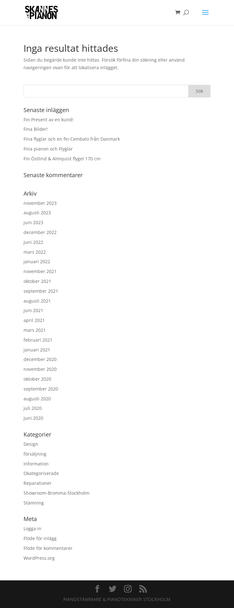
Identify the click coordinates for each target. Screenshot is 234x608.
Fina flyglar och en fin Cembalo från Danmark (72, 139)
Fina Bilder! (36, 129)
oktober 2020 (37, 379)
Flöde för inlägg (40, 538)
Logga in (32, 528)
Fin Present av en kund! (48, 120)
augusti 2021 (37, 301)
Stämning (34, 503)
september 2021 (41, 291)
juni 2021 (33, 310)
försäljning (35, 454)
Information (36, 464)
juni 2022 (33, 242)
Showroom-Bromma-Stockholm (56, 493)
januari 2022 (37, 261)
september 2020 (41, 389)
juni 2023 (33, 222)
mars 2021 (35, 330)
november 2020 (40, 369)
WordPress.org (39, 558)
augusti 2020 (37, 399)
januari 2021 (37, 350)
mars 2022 (35, 252)
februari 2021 (38, 340)
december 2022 (40, 232)
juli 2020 (33, 408)
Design (31, 444)
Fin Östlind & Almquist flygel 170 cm (62, 159)
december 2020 (40, 359)
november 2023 (40, 203)
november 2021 (40, 271)
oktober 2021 (37, 281)
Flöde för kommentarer (48, 548)
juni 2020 (33, 418)
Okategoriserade (41, 473)
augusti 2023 (37, 213)
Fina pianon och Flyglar (48, 149)
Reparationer (38, 483)
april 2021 (34, 320)
